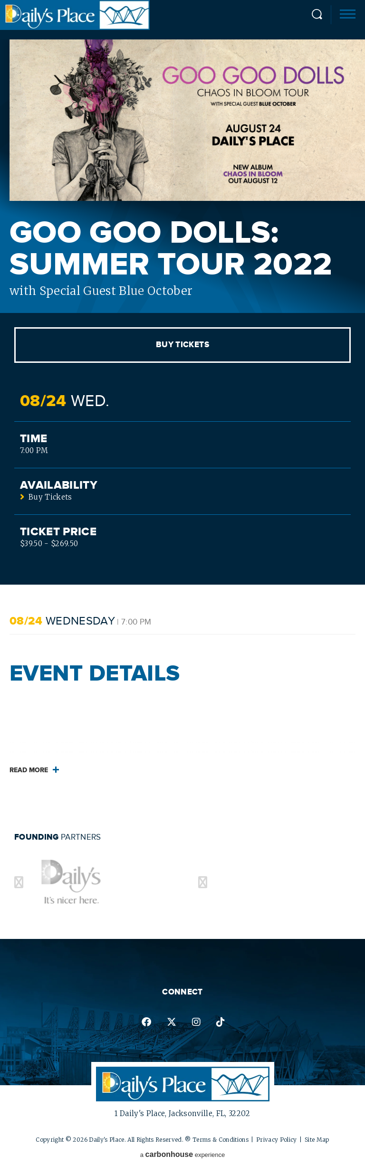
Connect (182, 992)
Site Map (317, 1139)
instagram (196, 1022)
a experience (182, 1154)
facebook (146, 1022)
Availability (58, 485)
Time (33, 439)
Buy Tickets (182, 345)
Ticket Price (58, 532)
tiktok (220, 1022)
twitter (171, 1022)
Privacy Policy (276, 1139)
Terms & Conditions (220, 1139)
